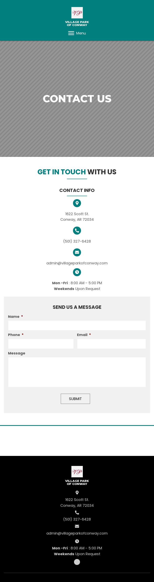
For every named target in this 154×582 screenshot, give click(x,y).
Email (84, 335)
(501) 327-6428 (77, 241)
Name (15, 316)
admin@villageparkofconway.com (77, 263)
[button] (71, 33)
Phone (16, 335)
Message (16, 353)
